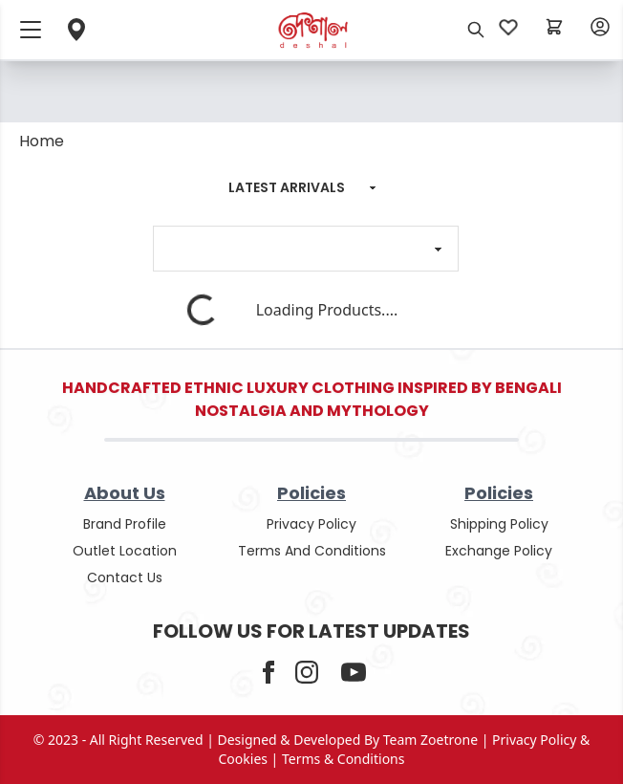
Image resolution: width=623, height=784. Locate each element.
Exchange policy (498, 550)
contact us (124, 577)
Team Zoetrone (430, 739)
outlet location (125, 550)
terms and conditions (312, 550)
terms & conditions (343, 759)
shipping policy (499, 524)
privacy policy (311, 524)
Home (41, 141)
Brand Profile (124, 524)
